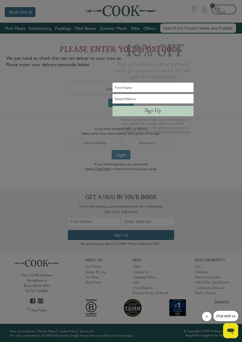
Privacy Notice (144, 131)
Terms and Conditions (175, 131)
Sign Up (153, 111)
